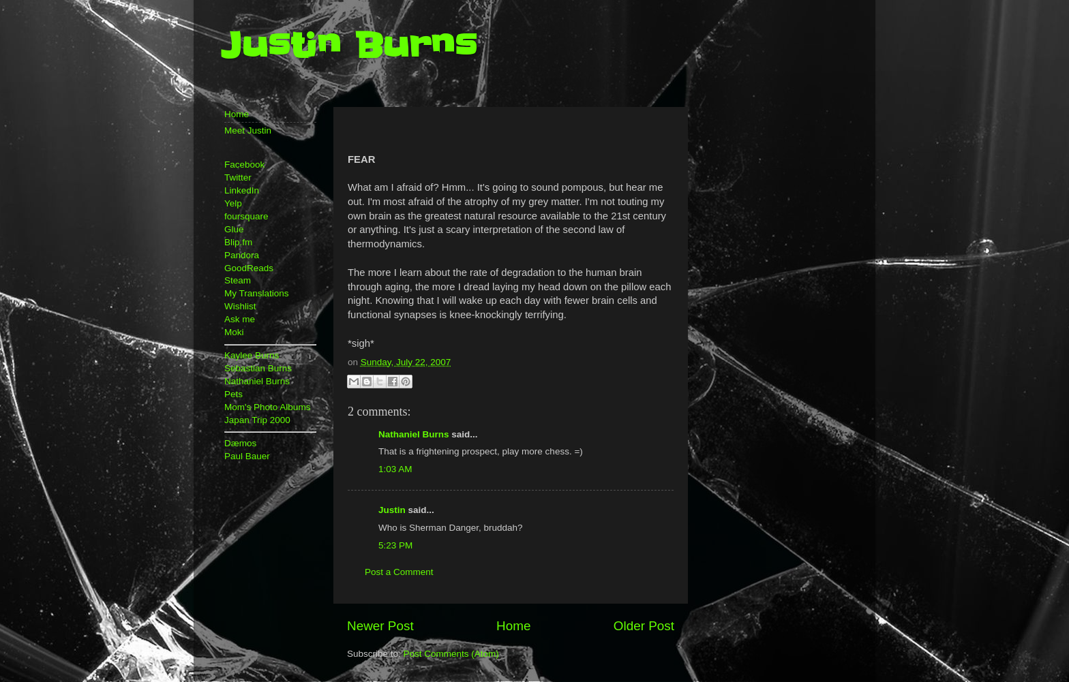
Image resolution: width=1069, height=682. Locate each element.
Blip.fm (238, 242)
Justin (392, 510)
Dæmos (240, 443)
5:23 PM (395, 545)
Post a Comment (399, 572)
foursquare (246, 216)
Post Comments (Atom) (451, 654)
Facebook (244, 164)
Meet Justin (247, 130)
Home (513, 626)
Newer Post (380, 626)
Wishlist (240, 306)
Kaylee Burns (251, 355)
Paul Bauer (247, 456)
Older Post (644, 626)
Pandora (241, 255)
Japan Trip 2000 (257, 420)
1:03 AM (395, 469)
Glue (234, 229)
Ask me (239, 319)
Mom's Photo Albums (267, 407)
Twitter (238, 177)
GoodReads (248, 268)
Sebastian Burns (258, 368)
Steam (237, 280)
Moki (234, 332)
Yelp (233, 203)
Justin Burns (349, 45)
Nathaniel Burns (413, 434)
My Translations (256, 293)
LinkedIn (241, 190)
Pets (233, 394)
